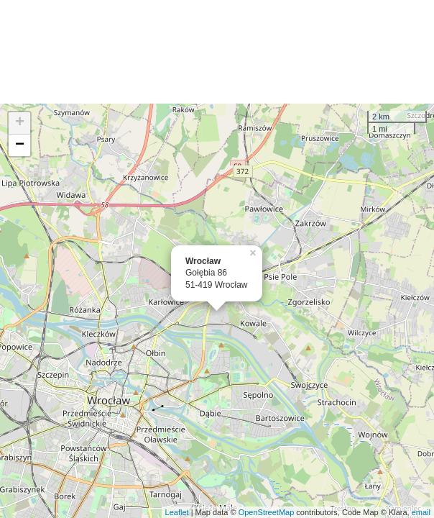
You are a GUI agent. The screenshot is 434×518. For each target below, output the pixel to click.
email (421, 512)
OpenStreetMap (267, 512)
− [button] (19, 145)
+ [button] (19, 123)
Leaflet (177, 512)
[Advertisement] (217, 52)
